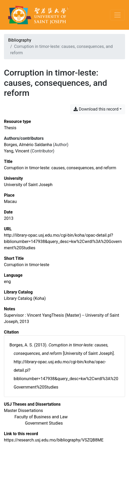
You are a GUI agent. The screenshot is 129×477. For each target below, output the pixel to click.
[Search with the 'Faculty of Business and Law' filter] (41, 416)
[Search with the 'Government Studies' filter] (44, 423)
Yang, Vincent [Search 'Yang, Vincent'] (16, 150)
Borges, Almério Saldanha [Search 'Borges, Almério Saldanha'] (28, 144)
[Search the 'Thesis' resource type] (10, 127)
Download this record (96, 109)
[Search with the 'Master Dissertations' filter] (23, 410)
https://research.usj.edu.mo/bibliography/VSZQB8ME (54, 440)
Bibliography (19, 40)
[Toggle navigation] (117, 15)
